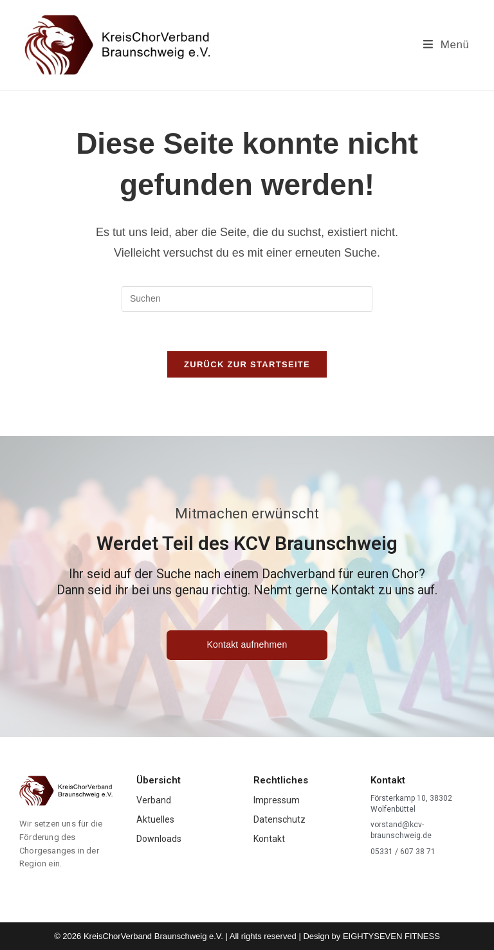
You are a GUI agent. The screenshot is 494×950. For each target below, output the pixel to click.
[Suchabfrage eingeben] (247, 299)
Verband (153, 800)
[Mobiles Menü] (446, 45)
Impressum (276, 800)
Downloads (158, 839)
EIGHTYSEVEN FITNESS (391, 936)
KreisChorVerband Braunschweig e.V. (153, 936)
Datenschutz (279, 819)
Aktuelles (155, 819)
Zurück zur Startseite (247, 364)
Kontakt (269, 839)
